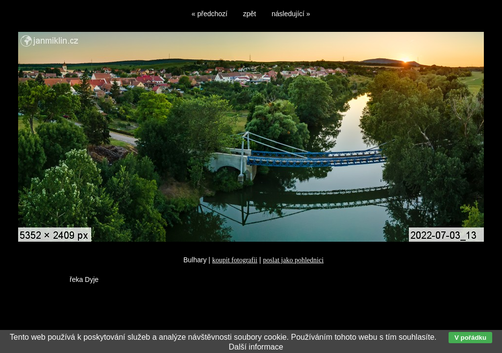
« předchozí (209, 14)
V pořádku (470, 337)
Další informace (255, 347)
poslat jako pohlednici (293, 260)
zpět (249, 14)
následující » (291, 14)
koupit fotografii (234, 260)
